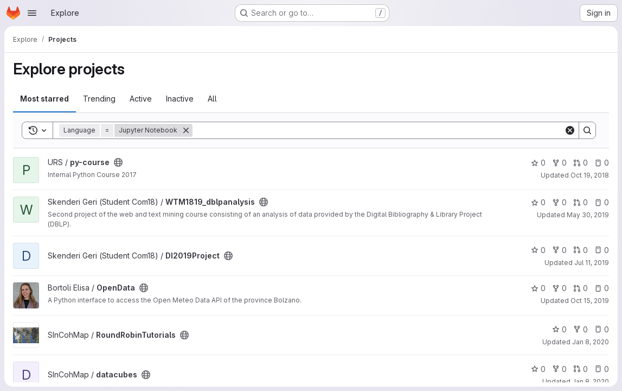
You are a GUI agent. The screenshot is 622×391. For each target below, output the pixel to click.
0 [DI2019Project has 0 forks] (559, 250)
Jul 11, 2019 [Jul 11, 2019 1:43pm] (591, 262)
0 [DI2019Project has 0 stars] (538, 250)
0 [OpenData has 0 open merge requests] (580, 288)
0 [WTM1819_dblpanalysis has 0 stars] (538, 202)
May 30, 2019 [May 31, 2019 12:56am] (588, 215)
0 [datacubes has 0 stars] (538, 369)
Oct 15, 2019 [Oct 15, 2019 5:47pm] (589, 301)
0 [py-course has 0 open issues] (601, 162)
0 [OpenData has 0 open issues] (601, 288)
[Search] (378, 130)
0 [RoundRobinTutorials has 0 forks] (580, 329)
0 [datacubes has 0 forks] (559, 369)
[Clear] (569, 130)
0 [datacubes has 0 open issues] (601, 369)
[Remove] (186, 130)
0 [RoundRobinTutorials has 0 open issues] (601, 329)
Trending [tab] (99, 98)
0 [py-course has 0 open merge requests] (580, 162)
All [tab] (212, 98)
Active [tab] (141, 98)
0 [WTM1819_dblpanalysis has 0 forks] (559, 202)
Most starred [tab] (44, 98)
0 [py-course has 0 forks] (559, 162)
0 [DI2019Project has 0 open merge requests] (580, 250)
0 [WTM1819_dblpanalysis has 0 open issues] (601, 202)
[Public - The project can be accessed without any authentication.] (118, 162)
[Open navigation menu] (32, 13)
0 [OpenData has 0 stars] (538, 288)
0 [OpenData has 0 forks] (559, 288)
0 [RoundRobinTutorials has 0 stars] (559, 329)
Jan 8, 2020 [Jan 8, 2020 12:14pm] (590, 342)
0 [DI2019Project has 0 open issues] (601, 250)
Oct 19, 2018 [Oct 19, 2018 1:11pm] (589, 175)
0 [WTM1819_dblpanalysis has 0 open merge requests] (580, 202)
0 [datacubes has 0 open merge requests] (580, 369)
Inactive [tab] (180, 98)
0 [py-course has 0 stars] (538, 162)
